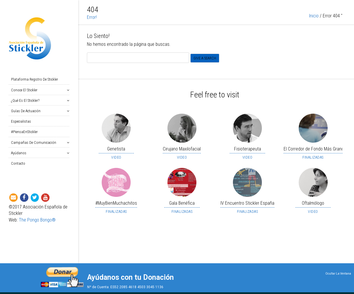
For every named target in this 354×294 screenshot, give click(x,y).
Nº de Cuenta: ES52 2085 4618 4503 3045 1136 (125, 287)
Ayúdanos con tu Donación (130, 277)
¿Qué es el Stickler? (26, 100)
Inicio (314, 17)
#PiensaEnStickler (24, 132)
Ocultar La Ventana (338, 273)
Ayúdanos (20, 153)
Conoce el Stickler (25, 90)
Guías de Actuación (27, 111)
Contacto (18, 163)
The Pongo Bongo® (37, 220)
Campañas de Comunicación (35, 142)
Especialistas (21, 121)
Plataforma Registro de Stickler (34, 79)
